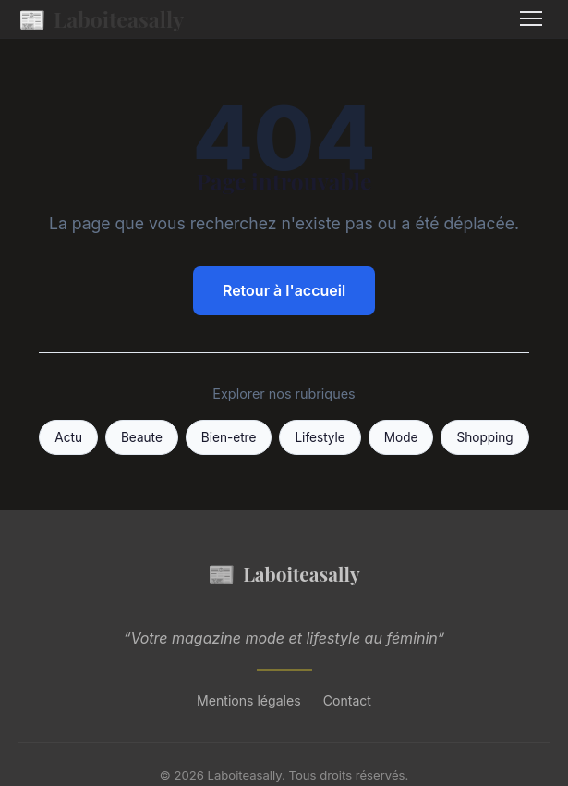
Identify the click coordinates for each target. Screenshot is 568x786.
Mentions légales (249, 700)
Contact (347, 700)
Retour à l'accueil (284, 290)
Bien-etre (229, 437)
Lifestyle (319, 437)
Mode (401, 437)
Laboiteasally (101, 19)
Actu (68, 437)
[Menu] (531, 18)
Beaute (142, 437)
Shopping (484, 437)
